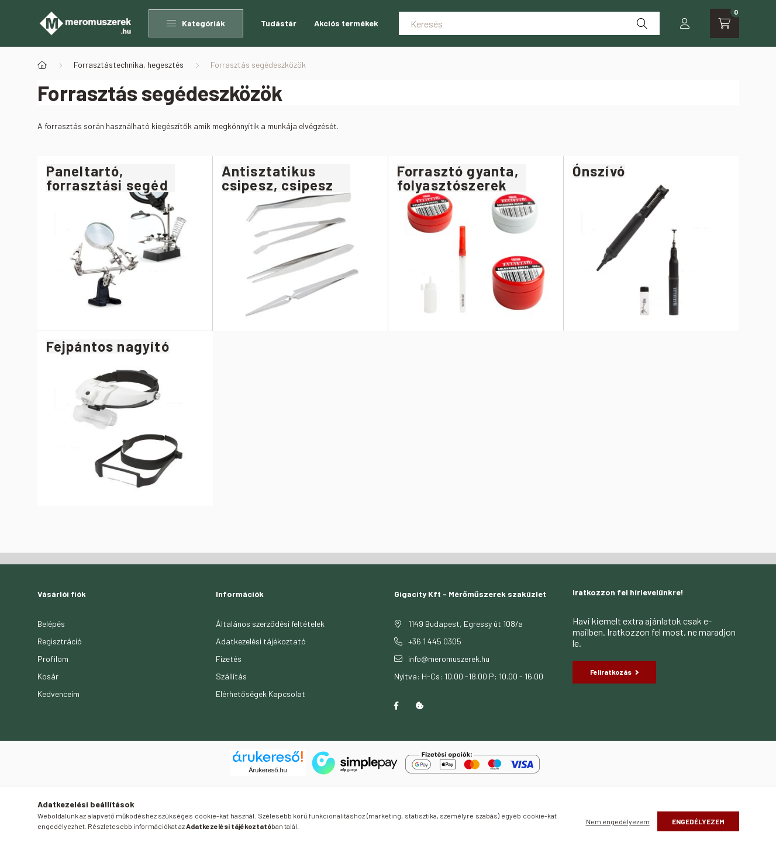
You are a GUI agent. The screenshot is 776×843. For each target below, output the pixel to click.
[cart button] (724, 23)
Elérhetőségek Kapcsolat (260, 694)
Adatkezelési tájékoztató (261, 641)
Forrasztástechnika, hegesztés (129, 65)
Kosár (47, 676)
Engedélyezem (698, 821)
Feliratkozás (614, 672)
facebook (396, 705)
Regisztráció (59, 641)
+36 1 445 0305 (434, 641)
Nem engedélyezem (618, 821)
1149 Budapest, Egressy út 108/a (465, 624)
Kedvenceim (58, 694)
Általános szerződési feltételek (270, 624)
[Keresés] (529, 23)
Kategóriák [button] (196, 23)
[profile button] (684, 23)
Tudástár (278, 23)
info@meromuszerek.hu (448, 659)
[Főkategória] (42, 64)
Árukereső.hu (268, 769)
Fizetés (229, 659)
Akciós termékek (346, 23)
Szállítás (231, 676)
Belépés (51, 624)
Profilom (52, 659)
